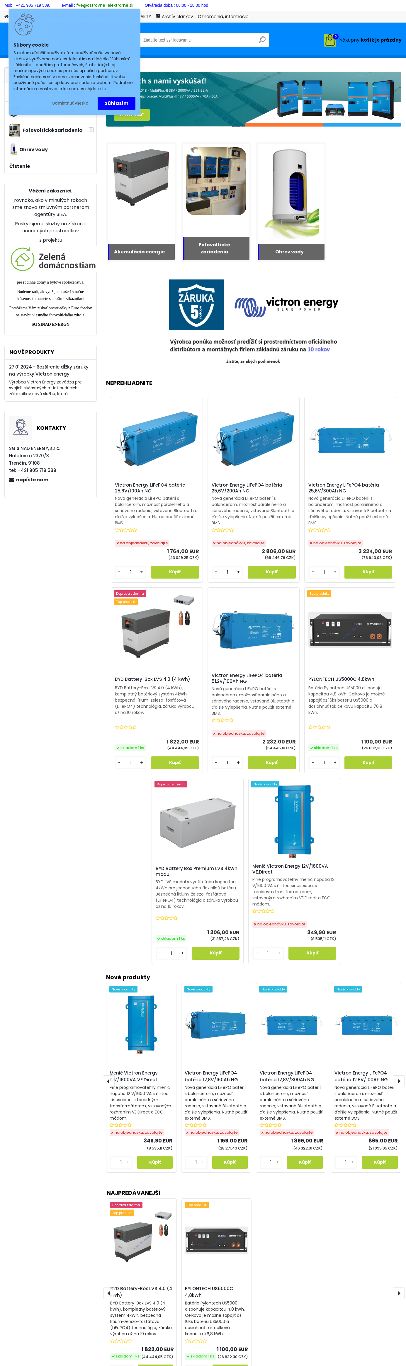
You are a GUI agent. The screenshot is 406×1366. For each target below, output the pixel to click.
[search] (262, 42)
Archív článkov (174, 16)
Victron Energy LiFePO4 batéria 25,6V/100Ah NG (140, 490)
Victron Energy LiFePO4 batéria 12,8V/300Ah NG (287, 914)
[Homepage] (6, 17)
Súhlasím (116, 103)
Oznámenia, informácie (223, 16)
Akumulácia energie (139, 251)
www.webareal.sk (227, 1360)
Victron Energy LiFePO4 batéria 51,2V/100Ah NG (139, 693)
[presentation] (109, 1132)
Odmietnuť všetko (70, 103)
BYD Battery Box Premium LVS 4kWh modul (289, 691)
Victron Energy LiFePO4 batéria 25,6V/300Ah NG (288, 490)
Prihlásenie (346, 5)
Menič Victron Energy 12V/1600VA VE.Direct (358, 693)
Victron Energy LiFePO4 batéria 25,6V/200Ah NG (214, 490)
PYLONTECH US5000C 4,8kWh (209, 1130)
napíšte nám (32, 479)
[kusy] (121, 1209)
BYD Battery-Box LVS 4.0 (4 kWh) (141, 1130)
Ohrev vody (289, 251)
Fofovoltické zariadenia (214, 248)
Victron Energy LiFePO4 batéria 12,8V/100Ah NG (361, 914)
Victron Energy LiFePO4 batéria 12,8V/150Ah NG (211, 914)
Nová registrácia (385, 5)
